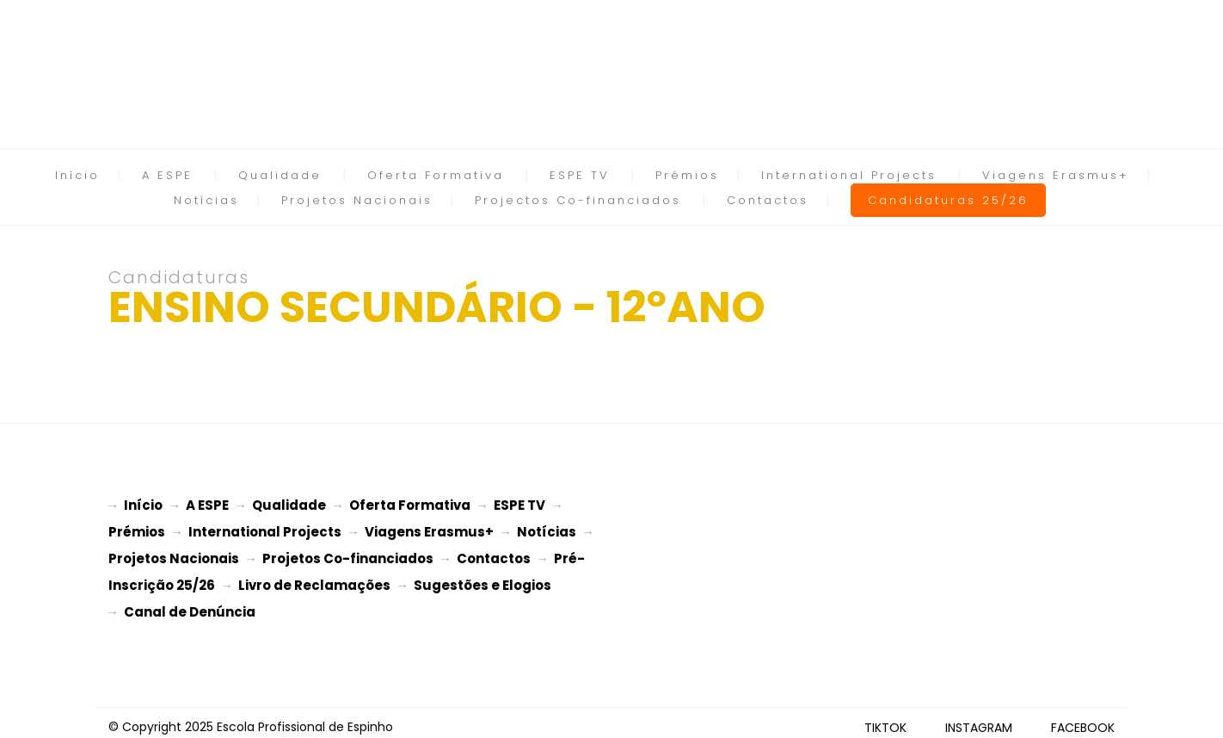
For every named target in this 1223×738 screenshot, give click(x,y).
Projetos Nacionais (357, 200)
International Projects (849, 175)
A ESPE (167, 175)
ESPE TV (580, 175)
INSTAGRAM (978, 719)
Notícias (206, 200)
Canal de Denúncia (189, 605)
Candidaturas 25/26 (948, 200)
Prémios (687, 175)
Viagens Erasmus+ (1055, 175)
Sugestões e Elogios (482, 580)
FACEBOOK (1083, 719)
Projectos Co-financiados (578, 200)
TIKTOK (885, 719)
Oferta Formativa (435, 175)
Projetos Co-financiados (347, 555)
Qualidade (280, 175)
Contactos (767, 200)
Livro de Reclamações (314, 580)
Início (77, 175)
